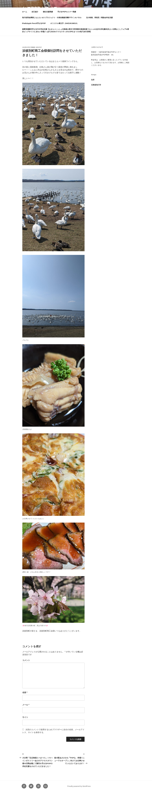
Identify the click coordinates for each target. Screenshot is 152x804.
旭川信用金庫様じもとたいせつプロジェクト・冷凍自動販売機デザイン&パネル (51, 30)
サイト (25, 729)
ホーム (24, 24)
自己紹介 (35, 24)
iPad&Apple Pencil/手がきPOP (34, 35)
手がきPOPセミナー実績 (66, 24)
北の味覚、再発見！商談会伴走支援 (99, 30)
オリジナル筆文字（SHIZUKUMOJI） (64, 35)
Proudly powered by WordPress (79, 798)
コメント (26, 672)
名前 (24, 705)
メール (25, 717)
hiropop (39, 59)
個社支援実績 (48, 24)
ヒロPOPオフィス (40, 8)
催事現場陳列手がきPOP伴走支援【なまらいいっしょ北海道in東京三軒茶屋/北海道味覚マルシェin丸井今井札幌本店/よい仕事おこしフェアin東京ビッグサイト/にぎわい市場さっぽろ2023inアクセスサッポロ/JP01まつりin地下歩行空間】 (75, 42)
